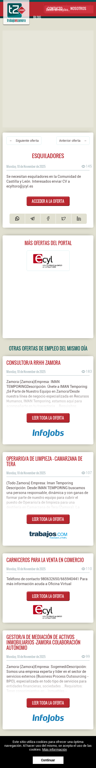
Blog (37, 17)
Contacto (54, 8)
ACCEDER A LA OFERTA (48, 201)
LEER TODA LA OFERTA (48, 418)
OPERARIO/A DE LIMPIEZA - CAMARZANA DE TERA (44, 461)
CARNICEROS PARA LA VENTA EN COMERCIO (45, 559)
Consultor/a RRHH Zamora (33, 362)
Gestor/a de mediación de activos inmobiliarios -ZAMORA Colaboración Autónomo (43, 642)
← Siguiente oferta (24, 140)
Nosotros (78, 8)
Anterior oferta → (73, 140)
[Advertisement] (48, 78)
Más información (54, 749)
